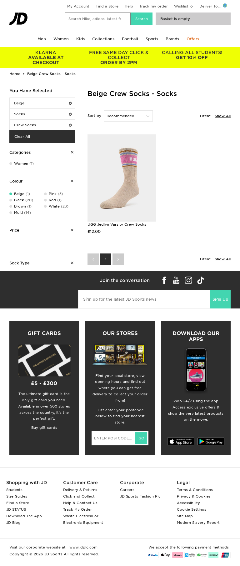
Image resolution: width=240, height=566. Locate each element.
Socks (43, 114)
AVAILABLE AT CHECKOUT (46, 57)
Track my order (153, 6)
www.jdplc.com (83, 547)
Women (61, 39)
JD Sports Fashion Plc (140, 496)
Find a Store (107, 6)
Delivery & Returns (80, 490)
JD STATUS (16, 509)
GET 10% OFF (192, 55)
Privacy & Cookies (194, 496)
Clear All (22, 136)
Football (130, 39)
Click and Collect (79, 496)
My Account (78, 6)
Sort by (94, 115)
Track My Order (77, 509)
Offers (193, 39)
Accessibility (188, 503)
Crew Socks (43, 125)
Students (14, 490)
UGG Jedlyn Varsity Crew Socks (117, 224)
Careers (127, 490)
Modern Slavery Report (198, 522)
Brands (172, 39)
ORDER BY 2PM (119, 57)
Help (129, 6)
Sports (152, 39)
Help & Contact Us (80, 503)
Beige (43, 103)
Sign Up (220, 299)
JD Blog (13, 522)
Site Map (185, 516)
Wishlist (181, 6)
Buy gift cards (44, 427)
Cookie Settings (191, 509)
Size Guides (16, 496)
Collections (103, 39)
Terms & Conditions (195, 490)
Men (42, 39)
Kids (80, 39)
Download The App (24, 516)
